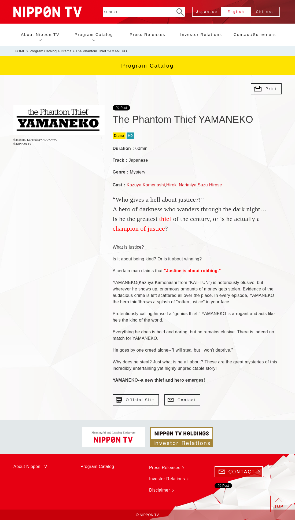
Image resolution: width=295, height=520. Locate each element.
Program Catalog (94, 34)
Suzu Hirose (210, 185)
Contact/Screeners (255, 34)
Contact (187, 400)
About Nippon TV (40, 34)
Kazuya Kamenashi (146, 185)
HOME (20, 51)
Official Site (140, 400)
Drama (66, 51)
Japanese (207, 12)
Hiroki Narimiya (181, 185)
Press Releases (147, 34)
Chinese (265, 12)
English (235, 12)
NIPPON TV (47, 11)
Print (271, 89)
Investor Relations (201, 34)
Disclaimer (159, 490)
